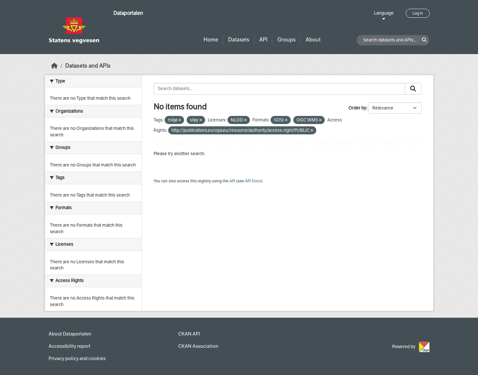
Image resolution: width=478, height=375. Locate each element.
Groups (286, 39)
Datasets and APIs (88, 65)
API (263, 39)
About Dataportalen (70, 334)
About (313, 39)
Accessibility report (69, 346)
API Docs (253, 181)
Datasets (238, 39)
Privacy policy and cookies (77, 358)
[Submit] (413, 89)
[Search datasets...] (279, 89)
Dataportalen (128, 13)
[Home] (54, 65)
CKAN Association (198, 346)
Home (211, 39)
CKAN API (189, 334)
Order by (357, 108)
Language (384, 13)
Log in (418, 13)
